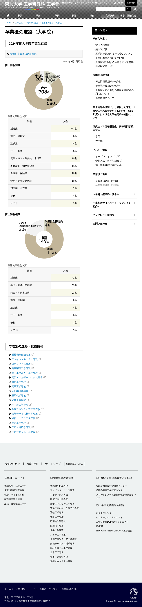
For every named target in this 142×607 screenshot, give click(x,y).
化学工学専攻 (19, 400)
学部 (38, 15)
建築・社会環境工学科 (15, 503)
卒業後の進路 (32, 23)
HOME (9, 23)
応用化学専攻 (19, 395)
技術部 (99, 526)
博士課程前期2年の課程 (108, 81)
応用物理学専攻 (20, 391)
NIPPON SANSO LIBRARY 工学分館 (114, 530)
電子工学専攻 (19, 386)
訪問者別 (131, 3)
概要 (20, 15)
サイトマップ (53, 463)
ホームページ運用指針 (15, 589)
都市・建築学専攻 (21, 427)
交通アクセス (102, 3)
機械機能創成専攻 (21, 354)
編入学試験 (101, 49)
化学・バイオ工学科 (14, 494)
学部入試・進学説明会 (107, 160)
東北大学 (67, 3)
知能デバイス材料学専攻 (25, 413)
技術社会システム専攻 (23, 432)
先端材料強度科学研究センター (111, 486)
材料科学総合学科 (13, 499)
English (119, 2)
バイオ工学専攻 (20, 404)
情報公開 (32, 463)
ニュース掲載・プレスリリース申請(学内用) (55, 589)
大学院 (56, 15)
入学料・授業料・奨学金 (106, 194)
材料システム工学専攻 (23, 418)
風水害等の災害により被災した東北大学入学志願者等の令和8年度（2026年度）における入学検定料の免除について (113, 112)
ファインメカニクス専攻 (25, 359)
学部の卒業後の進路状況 (23, 53)
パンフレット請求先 (103, 215)
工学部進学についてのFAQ (109, 58)
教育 (74, 15)
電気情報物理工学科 (14, 490)
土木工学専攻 (19, 423)
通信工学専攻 (19, 382)
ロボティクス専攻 (21, 364)
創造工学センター (105, 513)
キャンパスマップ (84, 3)
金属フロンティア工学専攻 (26, 409)
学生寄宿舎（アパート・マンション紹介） (112, 204)
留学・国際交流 (128, 15)
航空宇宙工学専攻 (21, 368)
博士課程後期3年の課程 (108, 85)
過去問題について (104, 98)
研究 (92, 15)
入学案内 (110, 15)
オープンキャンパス (106, 156)
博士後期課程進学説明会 (108, 165)
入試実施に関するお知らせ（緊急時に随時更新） (114, 64)
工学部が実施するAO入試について (113, 53)
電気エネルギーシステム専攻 (27, 377)
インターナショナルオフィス (110, 517)
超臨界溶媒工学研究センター (110, 490)
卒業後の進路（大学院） (52, 23)
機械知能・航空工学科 (15, 486)
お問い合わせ (100, 223)
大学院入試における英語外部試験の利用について (114, 92)
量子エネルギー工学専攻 (25, 373)
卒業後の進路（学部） (107, 180)
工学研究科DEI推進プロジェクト (112, 522)
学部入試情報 (102, 45)
